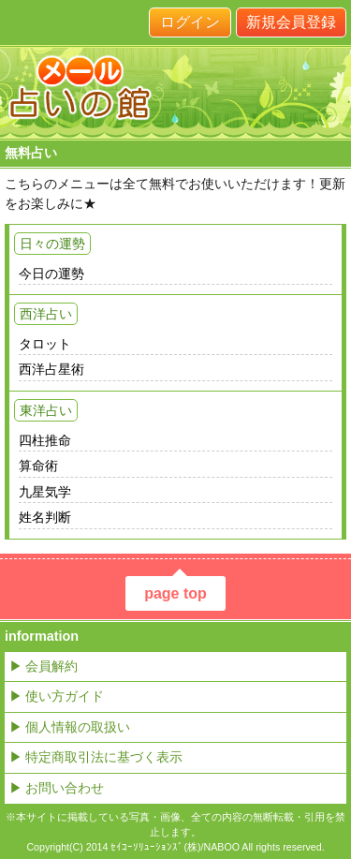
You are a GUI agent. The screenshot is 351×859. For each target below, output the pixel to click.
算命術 (38, 465)
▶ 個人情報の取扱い (69, 726)
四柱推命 (45, 440)
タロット (45, 343)
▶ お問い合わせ (56, 787)
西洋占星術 (51, 369)
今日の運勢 (51, 273)
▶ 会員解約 (43, 666)
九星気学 (45, 491)
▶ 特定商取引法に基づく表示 (96, 756)
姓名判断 (45, 517)
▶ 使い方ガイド (56, 696)
